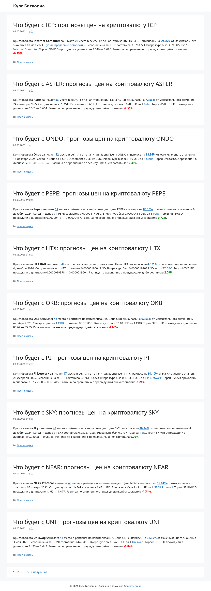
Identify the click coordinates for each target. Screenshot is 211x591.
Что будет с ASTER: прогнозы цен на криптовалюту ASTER (92, 84)
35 (28, 572)
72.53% (150, 100)
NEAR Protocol (163, 487)
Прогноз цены (25, 62)
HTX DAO (166, 268)
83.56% (151, 154)
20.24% (144, 428)
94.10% (153, 373)
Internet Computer (25, 49)
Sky (144, 432)
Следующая (41, 572)
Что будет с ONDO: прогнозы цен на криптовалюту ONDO (93, 138)
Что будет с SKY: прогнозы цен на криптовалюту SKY (86, 412)
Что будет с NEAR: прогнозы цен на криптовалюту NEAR (90, 467)
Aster (147, 104)
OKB (61, 323)
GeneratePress (132, 586)
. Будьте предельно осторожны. (64, 45)
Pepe (156, 213)
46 (54, 428)
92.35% (152, 538)
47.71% (152, 264)
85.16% (148, 209)
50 (62, 264)
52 (57, 154)
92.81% (162, 483)
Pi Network (154, 378)
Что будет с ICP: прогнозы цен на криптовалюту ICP (85, 25)
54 (76, 41)
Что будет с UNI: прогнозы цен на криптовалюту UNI (86, 522)
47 (65, 373)
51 (56, 209)
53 (57, 100)
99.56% (165, 41)
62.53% (146, 319)
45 (69, 483)
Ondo (150, 159)
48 (55, 319)
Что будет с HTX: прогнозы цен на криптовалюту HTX (86, 248)
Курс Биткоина (29, 6)
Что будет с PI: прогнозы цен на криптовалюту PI (81, 357)
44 (61, 538)
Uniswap (137, 542)
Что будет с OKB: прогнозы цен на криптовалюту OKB (87, 303)
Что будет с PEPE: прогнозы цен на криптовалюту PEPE (89, 193)
